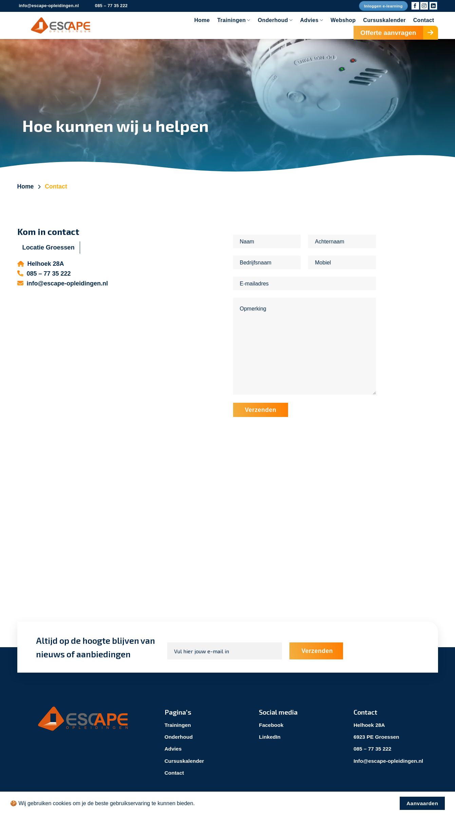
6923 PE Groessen (377, 737)
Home (202, 20)
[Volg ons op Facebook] (415, 6)
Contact (423, 20)
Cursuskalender (384, 20)
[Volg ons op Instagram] (424, 6)
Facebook (271, 725)
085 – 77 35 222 (373, 749)
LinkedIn (270, 737)
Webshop (343, 20)
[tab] (48, 247)
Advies (311, 20)
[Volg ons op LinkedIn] (433, 6)
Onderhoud (275, 20)
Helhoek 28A (370, 725)
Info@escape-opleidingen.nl (390, 760)
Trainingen (233, 20)
